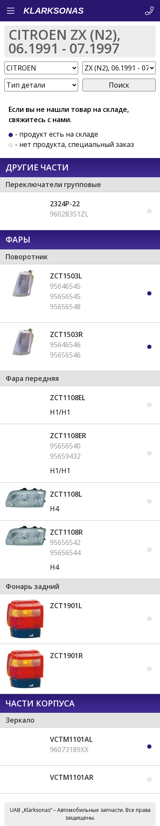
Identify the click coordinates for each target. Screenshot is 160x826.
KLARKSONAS (53, 10)
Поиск (119, 85)
